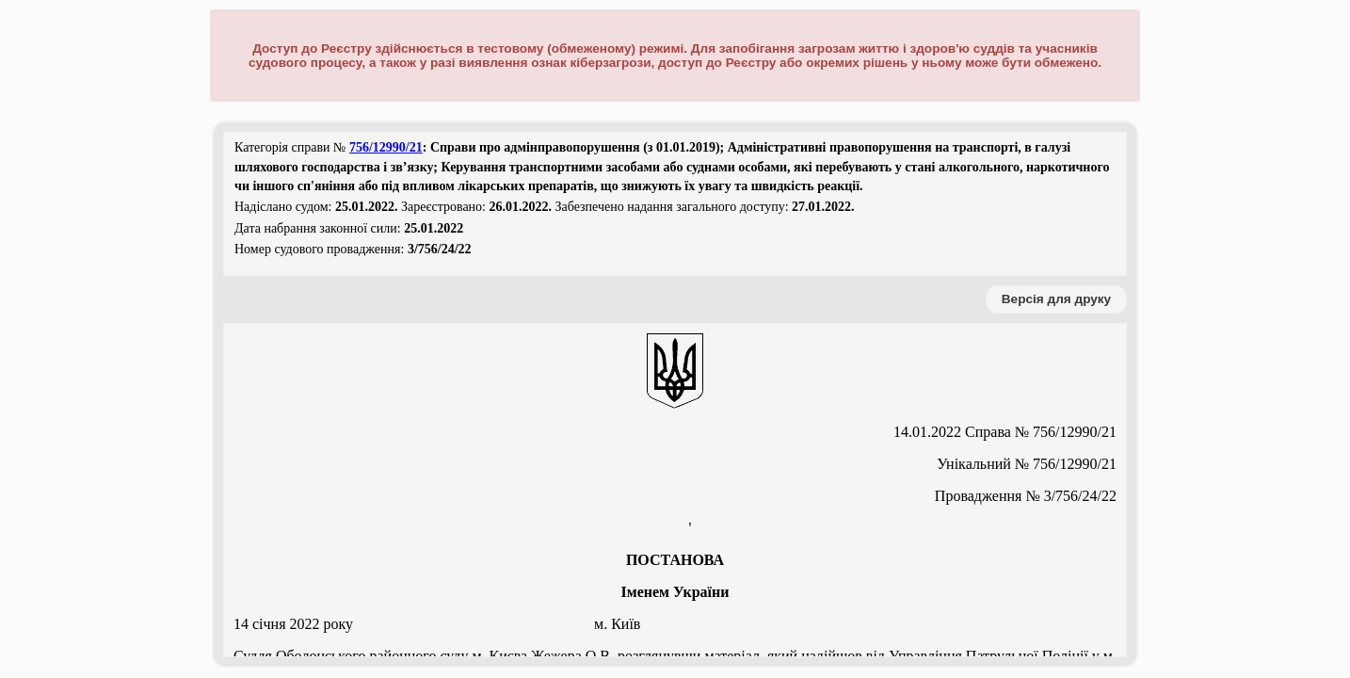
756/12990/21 (386, 147)
